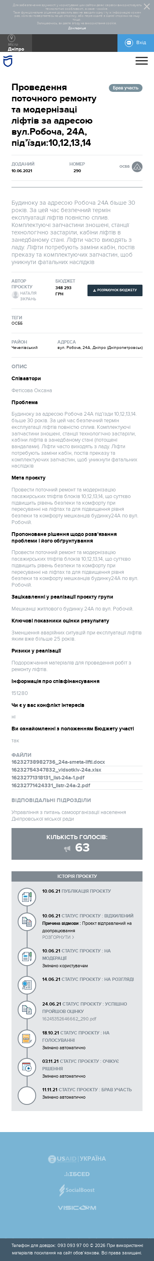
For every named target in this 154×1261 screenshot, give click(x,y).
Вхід (141, 43)
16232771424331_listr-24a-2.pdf (50, 785)
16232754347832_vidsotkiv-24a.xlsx (56, 770)
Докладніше (77, 28)
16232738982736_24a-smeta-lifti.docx (58, 762)
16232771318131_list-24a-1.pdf (47, 777)
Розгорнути (56, 937)
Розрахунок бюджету (117, 290)
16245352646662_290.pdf (69, 1019)
